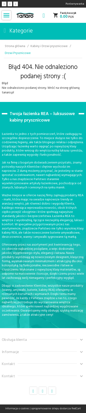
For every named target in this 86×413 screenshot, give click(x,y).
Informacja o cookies (17, 408)
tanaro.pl (8, 92)
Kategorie (18, 31)
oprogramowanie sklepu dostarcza (51, 408)
